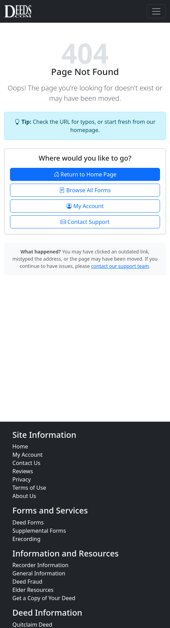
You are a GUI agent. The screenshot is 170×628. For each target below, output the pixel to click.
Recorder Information (40, 565)
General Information (38, 573)
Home (20, 446)
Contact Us (26, 463)
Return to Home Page (85, 174)
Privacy (21, 479)
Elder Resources (33, 590)
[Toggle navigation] (156, 11)
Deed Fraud (27, 581)
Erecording (26, 539)
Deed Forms (28, 522)
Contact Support (85, 222)
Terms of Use (29, 487)
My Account (85, 206)
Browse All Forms (85, 190)
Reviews (22, 471)
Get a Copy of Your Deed (43, 598)
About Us (24, 496)
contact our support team (120, 266)
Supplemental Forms (39, 530)
